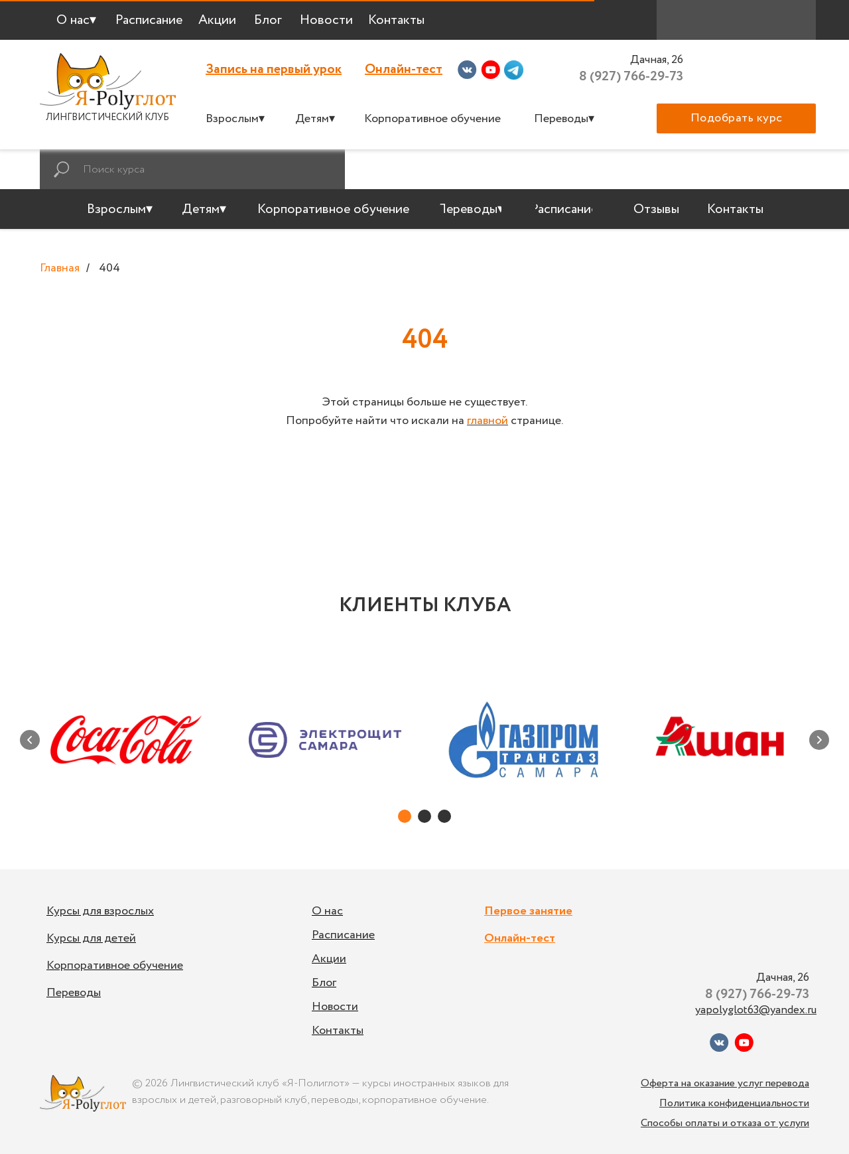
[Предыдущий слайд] (30, 740)
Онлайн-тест (403, 69)
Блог (324, 982)
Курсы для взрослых (100, 911)
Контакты (337, 1030)
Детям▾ (315, 118)
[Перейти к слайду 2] (424, 816)
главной (487, 420)
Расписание (343, 935)
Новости (335, 1006)
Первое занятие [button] (528, 911)
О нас (327, 911)
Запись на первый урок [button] (274, 69)
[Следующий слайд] (819, 740)
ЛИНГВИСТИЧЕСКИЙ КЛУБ (107, 117)
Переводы (73, 992)
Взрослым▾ (235, 118)
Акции (329, 959)
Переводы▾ (564, 118)
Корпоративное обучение (432, 118)
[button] (736, 118)
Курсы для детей (91, 938)
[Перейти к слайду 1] (404, 816)
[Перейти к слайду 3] (444, 816)
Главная (60, 268)
